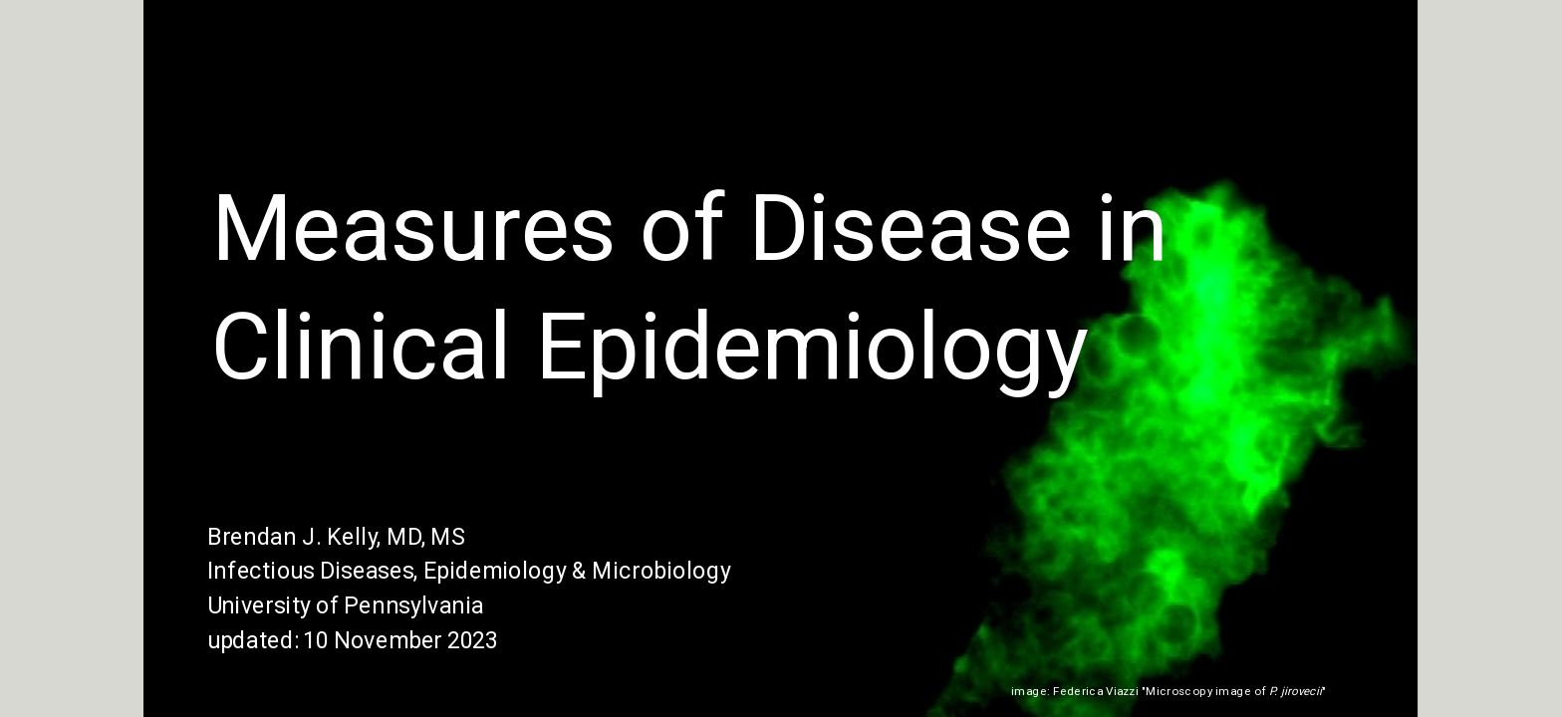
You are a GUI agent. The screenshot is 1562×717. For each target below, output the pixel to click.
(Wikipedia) (1361, 691)
